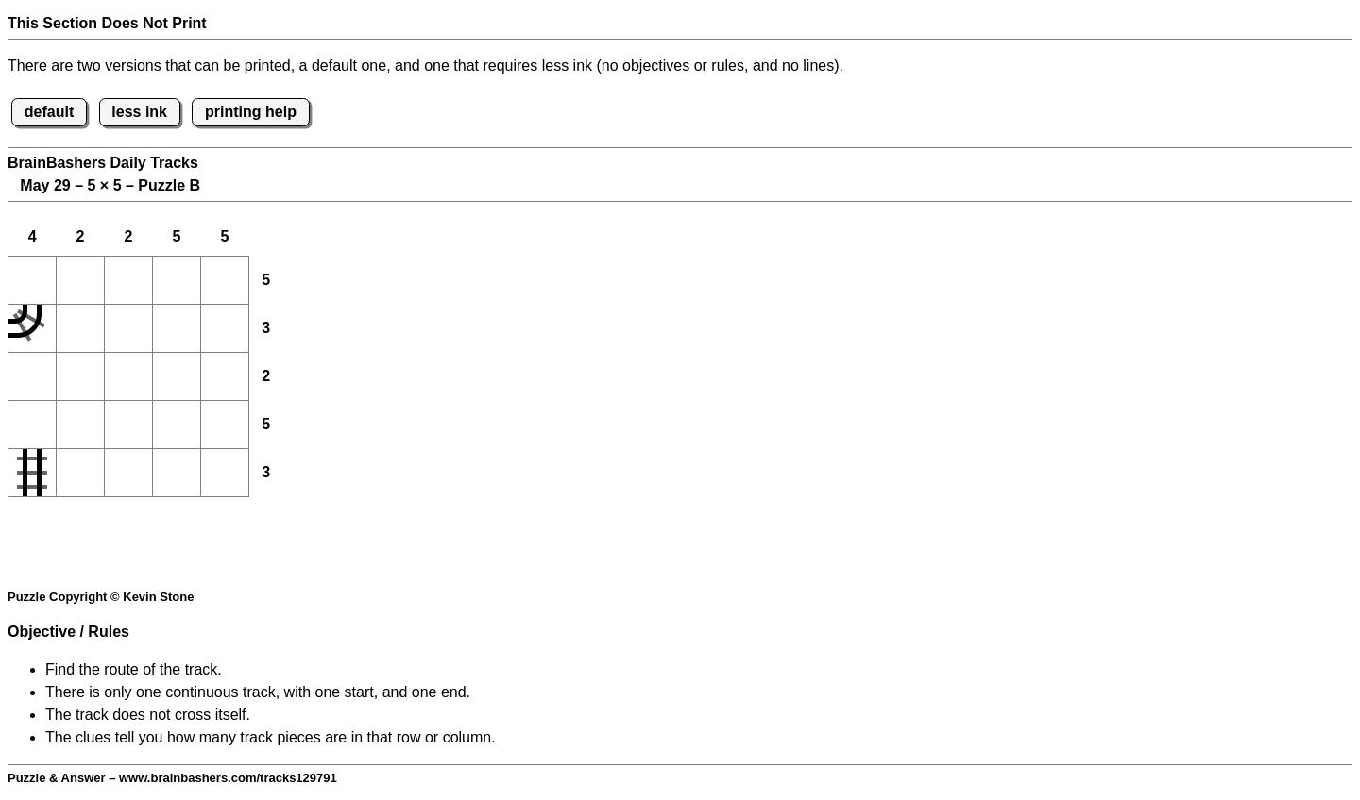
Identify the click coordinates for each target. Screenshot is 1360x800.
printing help (251, 112)
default (49, 112)
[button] (32, 280)
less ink (139, 112)
